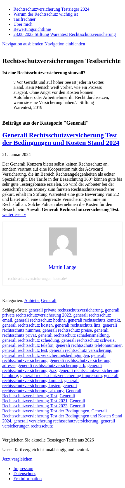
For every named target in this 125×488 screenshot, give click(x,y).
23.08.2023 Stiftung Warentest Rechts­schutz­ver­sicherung (64, 34)
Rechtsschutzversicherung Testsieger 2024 (51, 9)
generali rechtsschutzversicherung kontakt (60, 378)
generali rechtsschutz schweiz (87, 340)
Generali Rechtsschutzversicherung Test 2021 (38, 398)
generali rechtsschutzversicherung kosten (40, 383)
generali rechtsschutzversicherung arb (51, 365)
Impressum (23, 468)
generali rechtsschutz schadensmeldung (73, 335)
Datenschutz (24, 473)
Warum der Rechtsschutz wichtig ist (45, 14)
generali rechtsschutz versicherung (80, 350)
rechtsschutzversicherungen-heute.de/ (37, 278)
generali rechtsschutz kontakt (94, 320)
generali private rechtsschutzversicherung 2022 (60, 312)
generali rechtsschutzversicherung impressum (61, 375)
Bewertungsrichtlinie (32, 29)
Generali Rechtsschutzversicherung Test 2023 (43, 403)
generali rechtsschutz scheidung (30, 340)
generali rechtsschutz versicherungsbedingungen (45, 355)
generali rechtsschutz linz (77, 325)
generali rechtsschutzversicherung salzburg (39, 388)
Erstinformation (27, 478)
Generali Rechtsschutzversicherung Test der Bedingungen (45, 408)
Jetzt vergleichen (17, 459)
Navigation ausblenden (22, 43)
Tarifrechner (24, 19)
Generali (48, 300)
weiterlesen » (14, 214)
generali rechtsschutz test (24, 350)
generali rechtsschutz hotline (40, 320)
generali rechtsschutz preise (67, 330)
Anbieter (32, 300)
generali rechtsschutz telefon (27, 345)
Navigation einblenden (64, 43)
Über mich (22, 24)
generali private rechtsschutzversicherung (66, 310)
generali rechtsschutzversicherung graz (52, 368)
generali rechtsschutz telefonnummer (89, 345)
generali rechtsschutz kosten (27, 325)
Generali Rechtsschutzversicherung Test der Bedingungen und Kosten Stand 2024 (60, 138)
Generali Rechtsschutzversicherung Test (41, 393)
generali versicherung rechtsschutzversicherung (55, 421)
